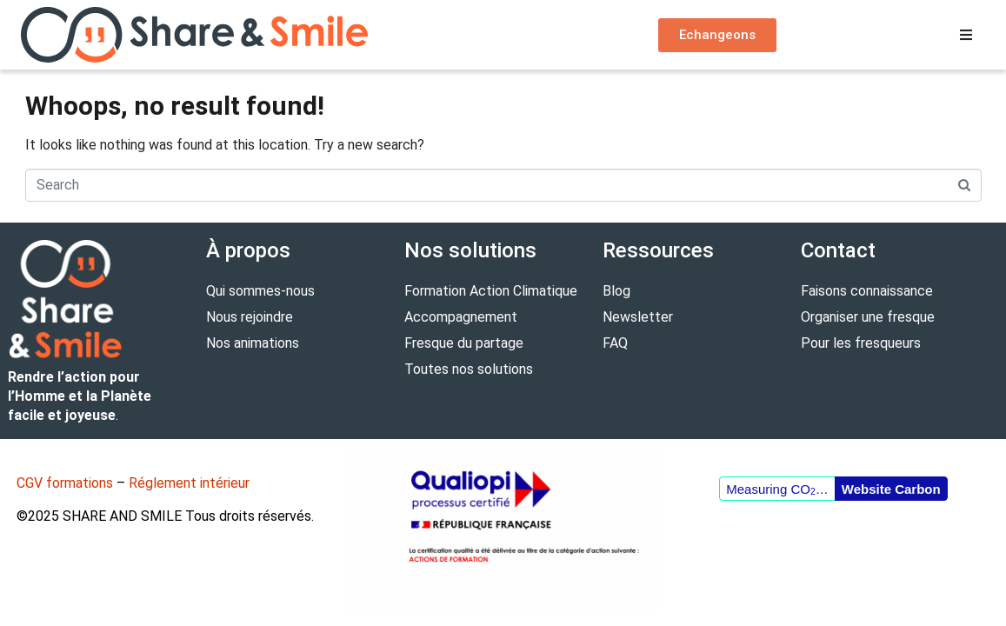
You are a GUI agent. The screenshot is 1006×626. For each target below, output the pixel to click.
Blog (616, 291)
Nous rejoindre (249, 317)
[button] (966, 34)
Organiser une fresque (868, 317)
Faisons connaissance (867, 291)
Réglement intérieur (189, 483)
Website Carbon (891, 489)
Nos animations (252, 343)
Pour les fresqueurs (861, 343)
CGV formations (65, 483)
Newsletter (638, 317)
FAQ (615, 343)
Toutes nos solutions (468, 369)
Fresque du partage (463, 343)
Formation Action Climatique (490, 291)
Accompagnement (460, 317)
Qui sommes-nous (260, 291)
